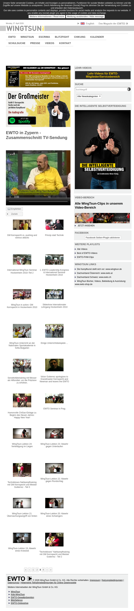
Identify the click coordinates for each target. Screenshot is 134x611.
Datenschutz (13, 582)
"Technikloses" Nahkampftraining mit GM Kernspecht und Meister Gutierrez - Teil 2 (54, 554)
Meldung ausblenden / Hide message (85, 16)
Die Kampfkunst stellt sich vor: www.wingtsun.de (99, 269)
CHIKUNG (79, 36)
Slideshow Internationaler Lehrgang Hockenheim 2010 (54, 305)
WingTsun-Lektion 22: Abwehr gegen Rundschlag (54, 480)
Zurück (14, 214)
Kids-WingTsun (18, 594)
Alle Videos (82, 249)
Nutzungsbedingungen (112, 580)
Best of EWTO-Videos (87, 253)
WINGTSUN (27, 36)
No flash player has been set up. (38, 174)
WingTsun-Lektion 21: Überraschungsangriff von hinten (22, 514)
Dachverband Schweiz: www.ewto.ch (94, 277)
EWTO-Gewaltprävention (22, 597)
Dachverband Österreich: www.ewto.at (95, 273)
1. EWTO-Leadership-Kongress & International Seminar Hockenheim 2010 (54, 272)
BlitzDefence (17, 600)
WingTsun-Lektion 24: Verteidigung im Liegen (22, 445)
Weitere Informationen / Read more (47, 16)
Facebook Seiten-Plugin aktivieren (103, 237)
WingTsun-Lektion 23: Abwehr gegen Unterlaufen (54, 445)
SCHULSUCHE (16, 43)
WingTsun (15, 591)
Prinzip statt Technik (54, 235)
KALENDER (97, 36)
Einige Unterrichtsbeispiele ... (54, 343)
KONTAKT (65, 43)
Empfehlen (14, 209)
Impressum (95, 580)
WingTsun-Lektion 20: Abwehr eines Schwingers (54, 514)
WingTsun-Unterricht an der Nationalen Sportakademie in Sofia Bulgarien (22, 345)
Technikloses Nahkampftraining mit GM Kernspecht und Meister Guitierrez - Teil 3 (22, 484)
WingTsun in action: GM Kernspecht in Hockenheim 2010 (22, 306)
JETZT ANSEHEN (86, 225)
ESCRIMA (44, 36)
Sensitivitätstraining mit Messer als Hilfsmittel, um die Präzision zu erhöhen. (22, 380)
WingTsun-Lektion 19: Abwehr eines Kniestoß (22, 549)
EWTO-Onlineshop (19, 603)
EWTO (12, 36)
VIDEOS (49, 43)
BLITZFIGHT (62, 36)
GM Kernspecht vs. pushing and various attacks (22, 236)
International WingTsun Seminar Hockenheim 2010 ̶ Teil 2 (22, 271)
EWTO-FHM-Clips (85, 257)
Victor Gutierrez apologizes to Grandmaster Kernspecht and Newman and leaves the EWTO (54, 379)
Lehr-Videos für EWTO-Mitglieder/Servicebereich (103, 75)
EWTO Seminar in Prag (54, 408)
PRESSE (35, 43)
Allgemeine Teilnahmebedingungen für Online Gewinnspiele (48, 582)
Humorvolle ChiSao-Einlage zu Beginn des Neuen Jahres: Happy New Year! (22, 415)
